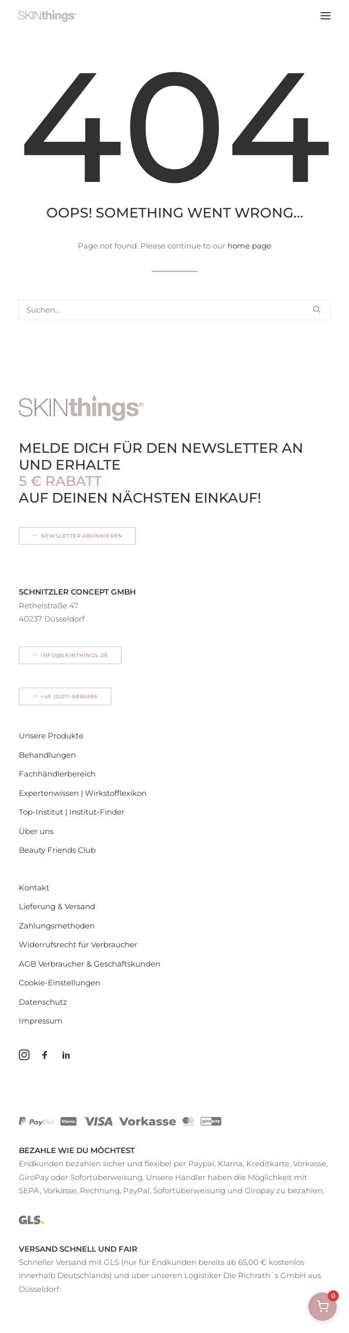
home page (249, 246)
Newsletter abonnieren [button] (77, 536)
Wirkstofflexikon (116, 793)
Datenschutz (43, 1002)
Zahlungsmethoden (57, 926)
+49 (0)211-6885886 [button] (65, 697)
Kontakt (34, 887)
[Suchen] (174, 309)
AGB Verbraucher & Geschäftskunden (89, 964)
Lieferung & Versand (57, 906)
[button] (325, 15)
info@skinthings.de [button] (70, 656)
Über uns (36, 831)
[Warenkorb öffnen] (322, 1306)
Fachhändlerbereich (57, 774)
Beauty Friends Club (57, 850)
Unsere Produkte (51, 735)
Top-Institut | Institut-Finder (72, 812)
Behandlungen (47, 755)
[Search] (174, 309)
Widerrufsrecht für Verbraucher (78, 944)
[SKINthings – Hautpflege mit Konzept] (47, 15)
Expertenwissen (49, 793)
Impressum (41, 1021)
